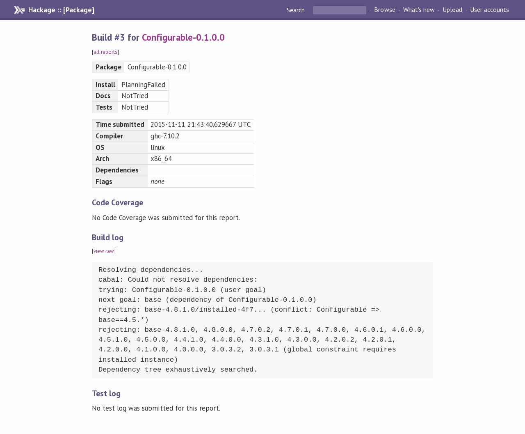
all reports (105, 51)
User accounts (489, 10)
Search (296, 10)
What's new (419, 10)
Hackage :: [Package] (61, 10)
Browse (384, 10)
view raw (104, 251)
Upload (452, 10)
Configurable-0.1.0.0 (183, 37)
